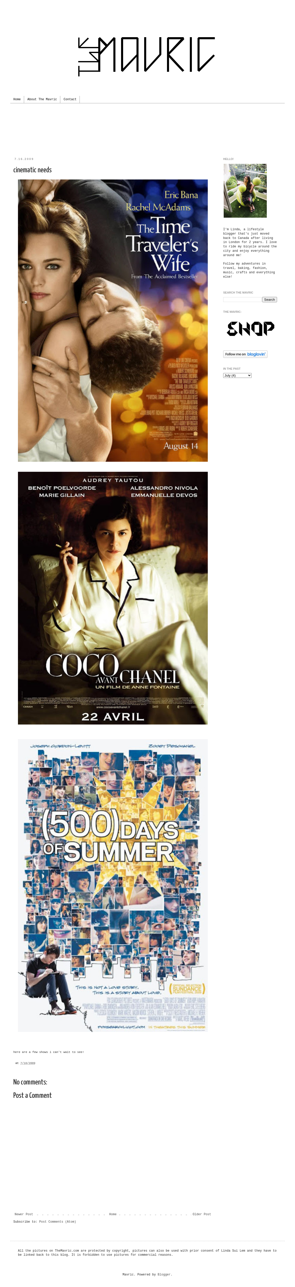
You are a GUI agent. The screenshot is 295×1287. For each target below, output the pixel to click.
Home (17, 99)
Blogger (164, 1274)
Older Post (202, 1214)
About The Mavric (42, 99)
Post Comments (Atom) (57, 1222)
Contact (70, 99)
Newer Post (24, 1214)
